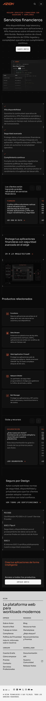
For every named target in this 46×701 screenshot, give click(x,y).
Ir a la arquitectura (19, 254)
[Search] (35, 4)
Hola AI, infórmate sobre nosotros (11, 641)
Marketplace (28, 630)
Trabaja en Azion (10, 630)
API (24, 656)
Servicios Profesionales (9, 668)
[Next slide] (38, 188)
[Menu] (41, 4)
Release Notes (29, 666)
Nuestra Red (8, 627)
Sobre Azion (8, 623)
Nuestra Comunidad (33, 661)
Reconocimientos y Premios (31, 638)
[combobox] (5, 690)
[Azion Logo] (8, 4)
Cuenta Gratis (9, 653)
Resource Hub (29, 627)
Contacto (7, 663)
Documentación (30, 653)
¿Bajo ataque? (29, 633)
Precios (6, 660)
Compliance (8, 633)
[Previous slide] (32, 188)
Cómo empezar (9, 656)
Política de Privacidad (12, 637)
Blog (25, 623)
